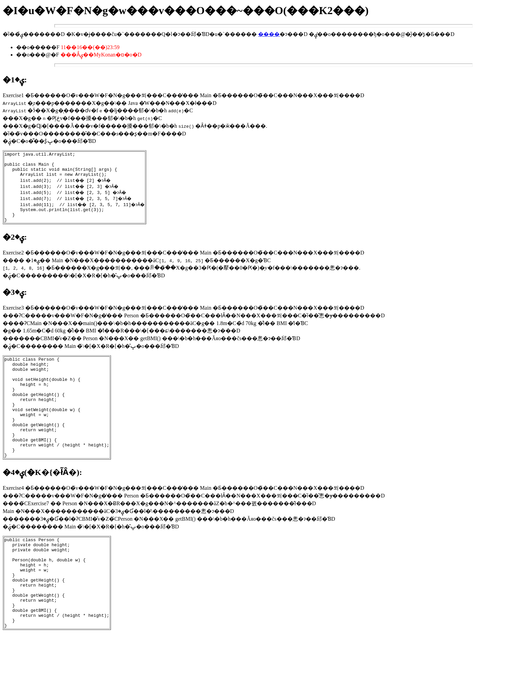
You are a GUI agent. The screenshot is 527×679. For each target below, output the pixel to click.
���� (269, 34)
